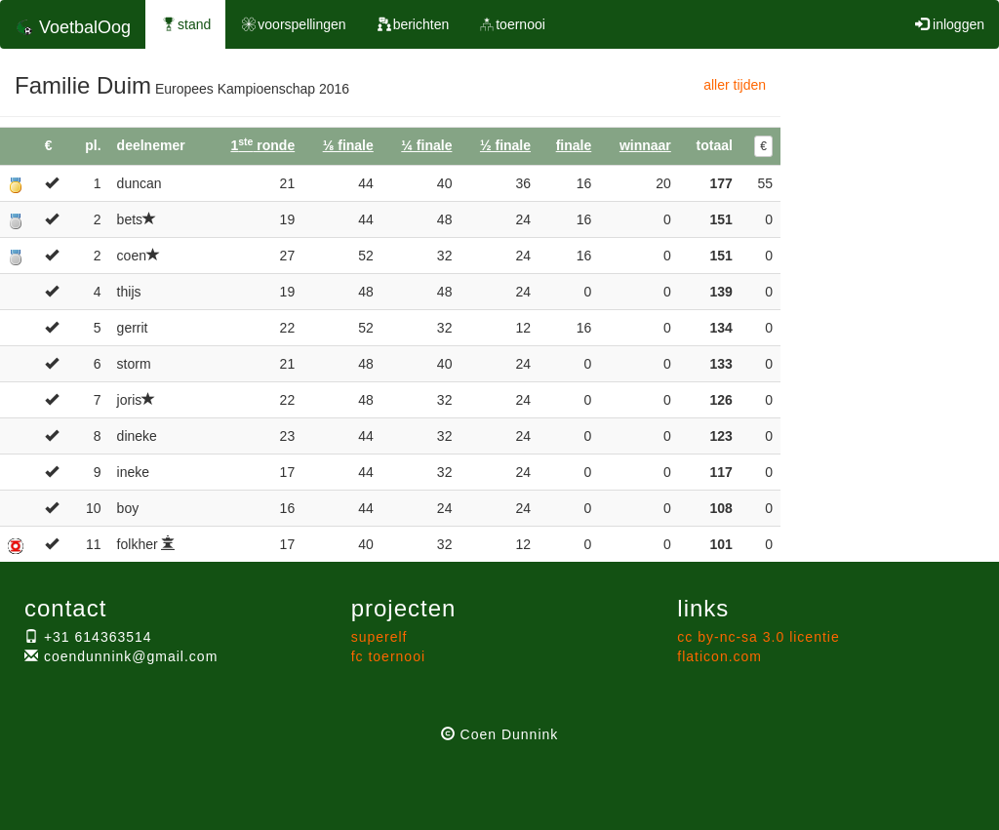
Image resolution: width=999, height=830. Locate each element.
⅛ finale (348, 145)
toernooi (511, 24)
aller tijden (734, 85)
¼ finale (426, 145)
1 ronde (262, 145)
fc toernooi (388, 656)
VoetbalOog (73, 27)
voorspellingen (292, 24)
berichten (413, 24)
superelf (379, 637)
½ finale (505, 145)
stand (185, 24)
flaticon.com (719, 656)
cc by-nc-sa (758, 637)
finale (574, 145)
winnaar (645, 145)
